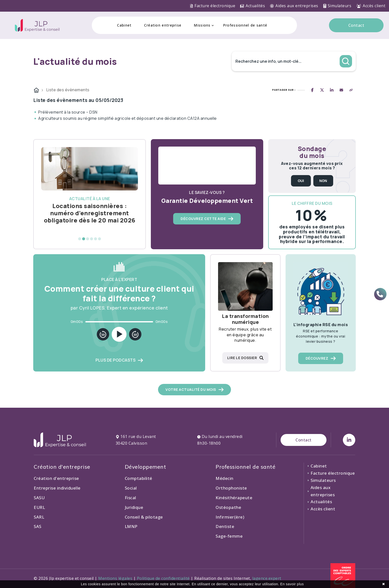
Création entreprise (163, 25)
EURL (39, 507)
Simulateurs (337, 5)
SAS (37, 526)
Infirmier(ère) (230, 517)
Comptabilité (138, 478)
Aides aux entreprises (294, 5)
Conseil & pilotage (144, 517)
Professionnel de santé (245, 25)
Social (131, 488)
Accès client (370, 5)
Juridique (134, 507)
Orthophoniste (231, 488)
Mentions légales (115, 578)
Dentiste (225, 526)
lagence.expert (266, 578)
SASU (39, 497)
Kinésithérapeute (234, 497)
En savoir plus (292, 584)
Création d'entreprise (56, 478)
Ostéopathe (228, 507)
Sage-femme (229, 536)
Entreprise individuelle (57, 488)
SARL (39, 517)
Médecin (224, 478)
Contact (356, 25)
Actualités (252, 5)
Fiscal (130, 497)
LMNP (131, 526)
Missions (202, 25)
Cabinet (124, 25)
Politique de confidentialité (163, 578)
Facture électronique (212, 5)
